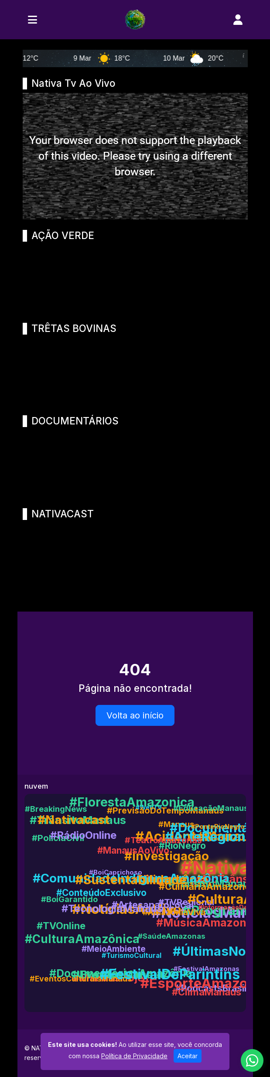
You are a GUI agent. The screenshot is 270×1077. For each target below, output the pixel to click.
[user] (238, 20)
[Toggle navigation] (32, 20)
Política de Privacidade (134, 1056)
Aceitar (188, 1056)
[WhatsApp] (252, 1060)
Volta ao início (135, 715)
